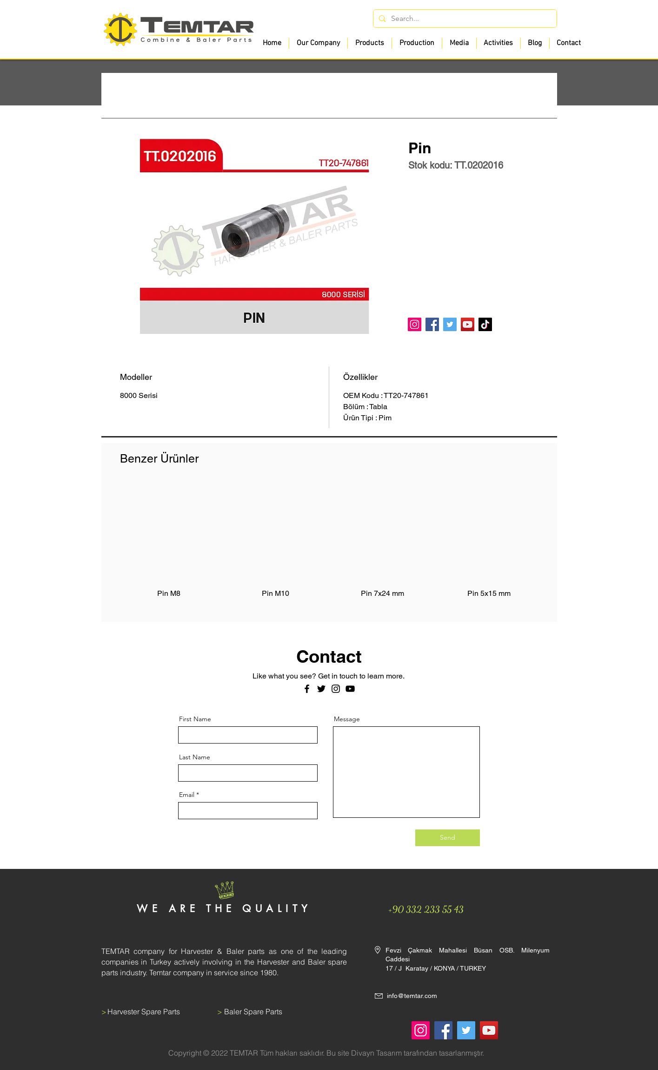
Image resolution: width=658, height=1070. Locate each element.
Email (186, 794)
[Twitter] (450, 324)
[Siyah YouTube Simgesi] (350, 688)
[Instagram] (414, 324)
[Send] (447, 837)
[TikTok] (485, 324)
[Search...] (464, 18)
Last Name (194, 757)
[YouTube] (467, 324)
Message (347, 719)
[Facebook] (432, 324)
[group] (329, 546)
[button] (369, 43)
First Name (195, 719)
